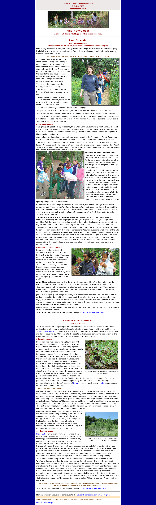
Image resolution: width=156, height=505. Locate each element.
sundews (102, 383)
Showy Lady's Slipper (45, 331)
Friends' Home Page (44, 503)
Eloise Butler (41, 434)
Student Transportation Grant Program (93, 495)
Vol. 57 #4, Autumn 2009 (93, 313)
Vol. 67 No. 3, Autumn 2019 (94, 489)
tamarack (77, 383)
